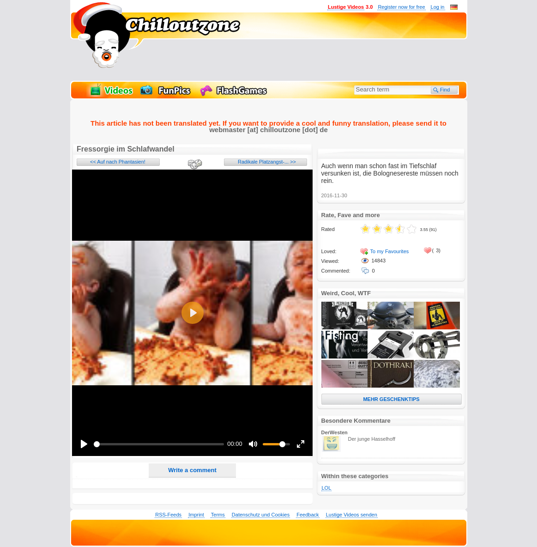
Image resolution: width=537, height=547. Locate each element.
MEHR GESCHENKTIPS (391, 399)
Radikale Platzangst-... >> (267, 161)
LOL (327, 488)
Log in (438, 7)
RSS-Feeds (168, 514)
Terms (218, 514)
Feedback (307, 514)
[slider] (159, 444)
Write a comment (192, 470)
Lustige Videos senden (351, 514)
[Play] (84, 444)
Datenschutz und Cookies (261, 514)
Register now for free (401, 7)
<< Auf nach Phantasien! (117, 161)
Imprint (196, 514)
